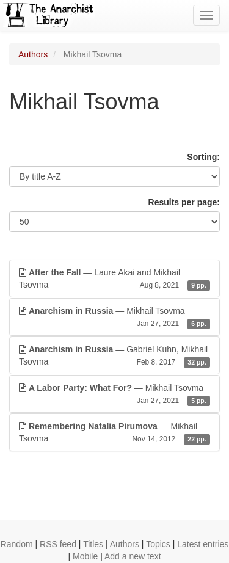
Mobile (85, 556)
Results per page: (184, 202)
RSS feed (58, 544)
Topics (158, 544)
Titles (93, 544)
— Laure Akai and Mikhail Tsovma (114, 279)
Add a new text (132, 556)
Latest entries (202, 544)
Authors (33, 54)
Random (17, 544)
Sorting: (203, 157)
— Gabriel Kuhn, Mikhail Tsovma (114, 356)
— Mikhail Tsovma (114, 317)
